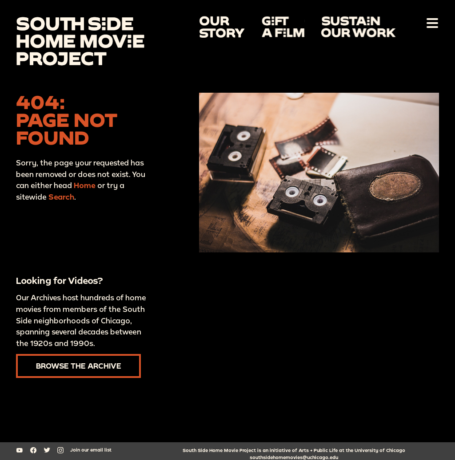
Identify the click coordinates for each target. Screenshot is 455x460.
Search (61, 197)
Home (85, 185)
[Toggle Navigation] (431, 22)
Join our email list (91, 449)
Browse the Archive (78, 366)
